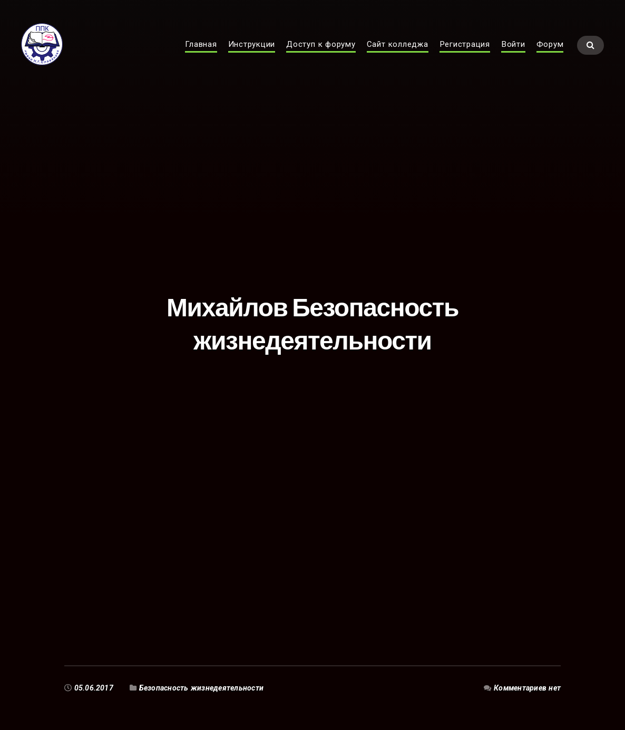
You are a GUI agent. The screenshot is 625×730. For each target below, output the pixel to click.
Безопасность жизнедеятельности (201, 688)
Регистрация (465, 56)
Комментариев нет (527, 688)
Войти (513, 56)
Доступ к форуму (321, 56)
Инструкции (252, 56)
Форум (550, 56)
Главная (201, 56)
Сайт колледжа (397, 56)
